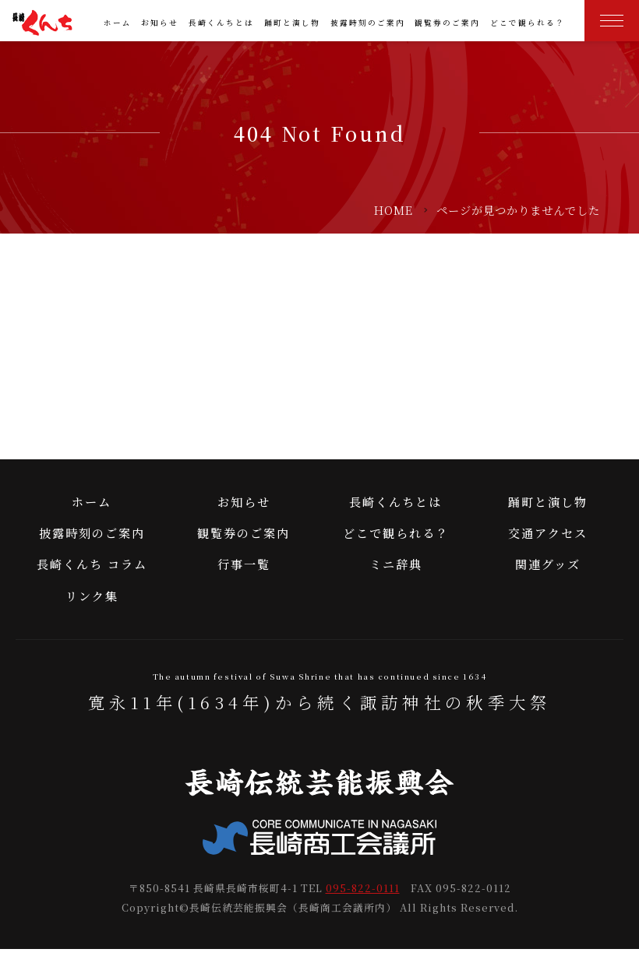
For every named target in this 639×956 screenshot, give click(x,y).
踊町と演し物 (292, 22)
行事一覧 (243, 570)
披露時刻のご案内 (367, 22)
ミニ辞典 (395, 570)
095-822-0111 (363, 894)
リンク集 (91, 602)
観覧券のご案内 (447, 22)
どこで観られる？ (527, 22)
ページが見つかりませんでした (518, 210)
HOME (393, 210)
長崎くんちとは (221, 22)
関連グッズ (548, 570)
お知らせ (159, 22)
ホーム (118, 22)
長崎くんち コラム (92, 570)
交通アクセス (548, 539)
